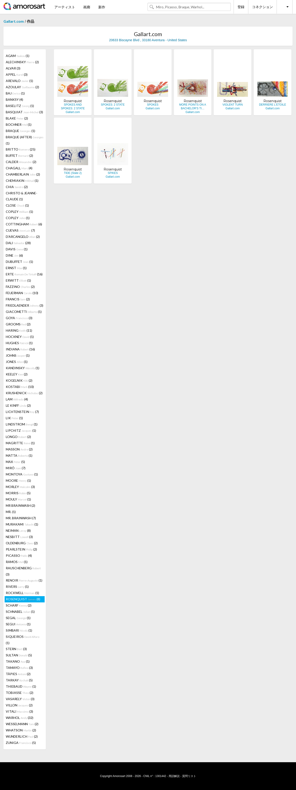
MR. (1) (11, 512)
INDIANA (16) (20, 349)
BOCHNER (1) (18, 124)
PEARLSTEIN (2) (21, 549)
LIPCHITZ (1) (21, 430)
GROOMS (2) (18, 324)
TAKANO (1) (18, 661)
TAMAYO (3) (19, 668)
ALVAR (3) (13, 68)
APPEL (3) (17, 74)
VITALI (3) (19, 711)
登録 (240, 7)
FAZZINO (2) (20, 287)
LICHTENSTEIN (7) (22, 412)
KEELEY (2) (17, 374)
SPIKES (113, 173)
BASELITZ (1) (20, 106)
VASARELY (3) (20, 699)
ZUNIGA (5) (21, 743)
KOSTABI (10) (20, 387)
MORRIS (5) (18, 493)
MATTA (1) (19, 455)
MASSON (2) (19, 449)
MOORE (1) (18, 480)
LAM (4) (17, 399)
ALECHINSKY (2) (22, 62)
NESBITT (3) (19, 537)
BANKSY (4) (14, 99)
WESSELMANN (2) (22, 724)
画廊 (86, 7)
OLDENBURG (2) (22, 543)
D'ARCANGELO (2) (23, 237)
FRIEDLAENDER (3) (24, 305)
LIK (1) (14, 418)
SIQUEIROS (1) (22, 640)
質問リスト (189, 776)
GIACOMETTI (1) (24, 312)
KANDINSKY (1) (22, 368)
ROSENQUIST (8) (23, 599)
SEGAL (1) (18, 618)
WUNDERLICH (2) (22, 736)
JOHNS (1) (18, 355)
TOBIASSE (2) (19, 693)
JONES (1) (17, 362)
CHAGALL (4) (19, 168)
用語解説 (174, 776)
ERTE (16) (24, 274)
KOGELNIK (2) (19, 380)
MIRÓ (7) (15, 468)
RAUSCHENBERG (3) (23, 571)
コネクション (262, 7)
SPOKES (152, 104)
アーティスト (64, 7)
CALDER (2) (21, 162)
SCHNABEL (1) (20, 612)
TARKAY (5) (19, 680)
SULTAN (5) (19, 655)
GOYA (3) (19, 318)
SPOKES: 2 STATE (113, 104)
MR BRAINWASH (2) (20, 505)
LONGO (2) (18, 437)
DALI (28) (18, 243)
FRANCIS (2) (18, 299)
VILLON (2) (19, 705)
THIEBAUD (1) (21, 686)
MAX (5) (15, 462)
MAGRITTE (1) (20, 443)
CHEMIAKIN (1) (22, 181)
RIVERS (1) (17, 587)
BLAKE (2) (17, 118)
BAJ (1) (15, 93)
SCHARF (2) (18, 605)
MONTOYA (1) (22, 474)
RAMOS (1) (17, 562)
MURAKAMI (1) (22, 524)
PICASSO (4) (19, 555)
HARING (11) (19, 330)
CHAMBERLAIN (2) (23, 174)
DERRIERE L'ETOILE (272, 104)
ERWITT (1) (18, 280)
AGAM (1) (17, 56)
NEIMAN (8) (18, 530)
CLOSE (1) (17, 205)
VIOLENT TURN (232, 104)
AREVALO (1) (19, 81)
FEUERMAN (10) (22, 293)
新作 (101, 7)
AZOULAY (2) (22, 87)
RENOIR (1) (24, 580)
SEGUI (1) (18, 624)
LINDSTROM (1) (21, 424)
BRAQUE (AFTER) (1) (24, 140)
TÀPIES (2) (18, 674)
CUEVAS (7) (20, 230)
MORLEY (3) (20, 487)
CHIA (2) (17, 187)
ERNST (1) (16, 268)
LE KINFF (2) (18, 405)
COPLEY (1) (19, 212)
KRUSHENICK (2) (24, 393)
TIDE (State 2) (73, 173)
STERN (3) (16, 649)
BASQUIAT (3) (24, 112)
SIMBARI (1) (19, 630)
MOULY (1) (18, 499)
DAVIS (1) (17, 249)
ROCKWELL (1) (22, 593)
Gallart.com (13, 21)
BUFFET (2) (19, 155)
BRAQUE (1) (20, 131)
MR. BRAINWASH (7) (21, 518)
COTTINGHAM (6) (24, 224)
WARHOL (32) (19, 718)
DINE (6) (14, 255)
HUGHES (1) (19, 343)
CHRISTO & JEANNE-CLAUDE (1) (21, 196)
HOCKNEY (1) (20, 337)
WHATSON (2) (21, 730)
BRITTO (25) (20, 149)
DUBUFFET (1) (19, 262)
